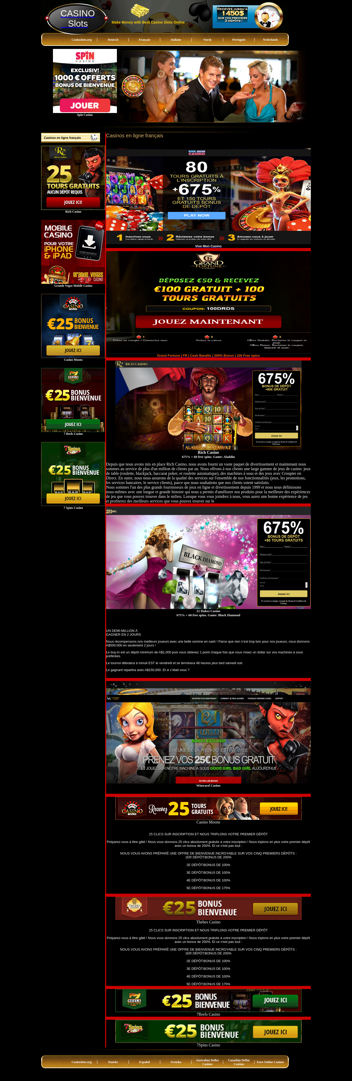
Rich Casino (73, 211)
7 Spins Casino (73, 508)
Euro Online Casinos (270, 1062)
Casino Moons (73, 360)
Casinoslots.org (82, 40)
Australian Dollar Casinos (207, 1062)
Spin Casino (85, 115)
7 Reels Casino (73, 434)
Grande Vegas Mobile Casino (73, 285)
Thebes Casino (208, 922)
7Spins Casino (208, 1045)
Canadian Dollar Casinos (239, 1062)
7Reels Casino (208, 1014)
